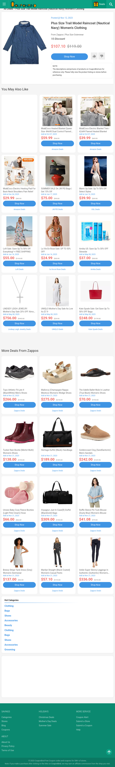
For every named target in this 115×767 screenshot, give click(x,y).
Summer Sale (45, 725)
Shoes (7, 615)
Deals (99, 4)
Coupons (5, 729)
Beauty (8, 625)
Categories (6, 717)
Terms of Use (7, 750)
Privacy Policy (7, 746)
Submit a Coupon (84, 725)
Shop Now (69, 56)
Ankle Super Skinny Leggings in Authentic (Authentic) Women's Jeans (93, 573)
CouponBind (56, 764)
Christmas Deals (46, 717)
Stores (4, 721)
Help (78, 729)
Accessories (11, 620)
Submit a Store (83, 721)
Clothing (8, 606)
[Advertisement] (19, 123)
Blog (3, 725)
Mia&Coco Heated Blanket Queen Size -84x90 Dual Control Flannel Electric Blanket (56, 131)
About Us (5, 742)
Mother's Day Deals (48, 721)
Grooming (9, 649)
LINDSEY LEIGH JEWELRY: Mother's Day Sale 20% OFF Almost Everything (19, 311)
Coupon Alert (82, 717)
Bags (7, 610)
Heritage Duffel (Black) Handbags (56, 450)
